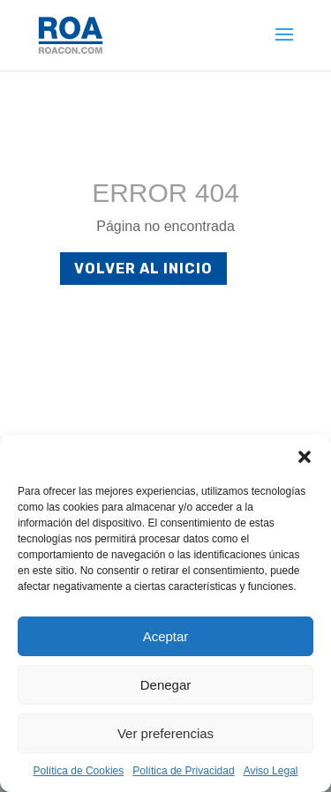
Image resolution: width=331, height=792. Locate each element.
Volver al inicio (143, 268)
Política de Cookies (79, 771)
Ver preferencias (165, 733)
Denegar (166, 684)
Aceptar (166, 636)
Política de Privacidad (183, 771)
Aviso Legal (271, 771)
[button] (304, 457)
